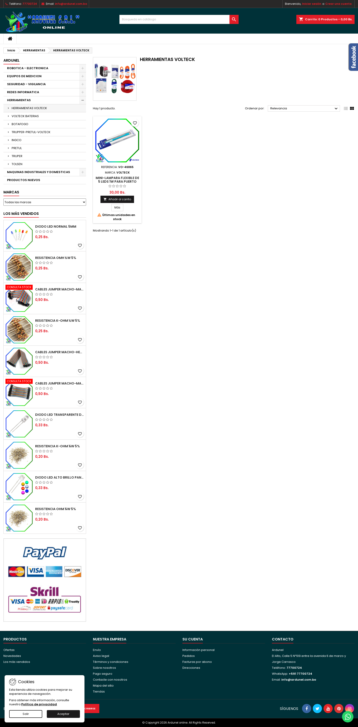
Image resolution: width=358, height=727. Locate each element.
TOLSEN (17, 164)
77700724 (29, 4)
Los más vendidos (21, 213)
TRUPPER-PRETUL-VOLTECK (31, 132)
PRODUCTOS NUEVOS (23, 180)
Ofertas (9, 650)
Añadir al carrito (117, 199)
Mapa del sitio (103, 685)
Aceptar (63, 714)
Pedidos (188, 656)
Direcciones (191, 668)
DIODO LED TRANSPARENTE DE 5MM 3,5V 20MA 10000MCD (59, 414)
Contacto (282, 639)
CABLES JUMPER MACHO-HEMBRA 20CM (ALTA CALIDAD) (59, 352)
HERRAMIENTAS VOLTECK (29, 108)
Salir (26, 714)
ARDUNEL (11, 60)
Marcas (11, 192)
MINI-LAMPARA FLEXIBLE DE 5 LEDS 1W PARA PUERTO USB (117, 181)
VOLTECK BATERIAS (25, 116)
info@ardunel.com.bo (71, 4)
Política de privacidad (39, 704)
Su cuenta (192, 639)
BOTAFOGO (20, 124)
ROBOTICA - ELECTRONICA (27, 68)
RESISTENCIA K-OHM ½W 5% (57, 320)
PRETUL (17, 148)
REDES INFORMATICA (23, 92)
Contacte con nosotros (110, 679)
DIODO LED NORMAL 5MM (55, 226)
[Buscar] (179, 19)
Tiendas (99, 691)
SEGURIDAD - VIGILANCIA (26, 84)
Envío (97, 650)
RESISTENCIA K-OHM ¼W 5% (57, 446)
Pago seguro (102, 674)
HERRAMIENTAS (19, 100)
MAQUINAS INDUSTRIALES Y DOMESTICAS (38, 172)
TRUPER (17, 156)
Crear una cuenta (338, 4)
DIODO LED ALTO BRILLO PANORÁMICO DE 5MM (59, 477)
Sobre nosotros (104, 668)
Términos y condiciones (110, 662)
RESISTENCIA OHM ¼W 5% (55, 509)
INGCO (16, 140)
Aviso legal (101, 656)
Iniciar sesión (311, 4)
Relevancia (304, 108)
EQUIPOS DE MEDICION (24, 76)
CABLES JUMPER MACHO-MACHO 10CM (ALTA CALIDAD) (59, 383)
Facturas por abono (197, 662)
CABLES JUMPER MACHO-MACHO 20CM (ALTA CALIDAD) (59, 289)
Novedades (12, 656)
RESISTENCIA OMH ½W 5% (55, 258)
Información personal (198, 650)
